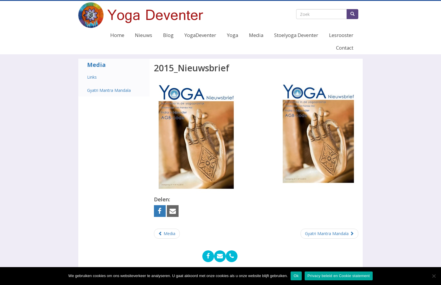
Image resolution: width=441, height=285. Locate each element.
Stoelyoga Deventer (296, 35)
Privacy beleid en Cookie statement (339, 276)
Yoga (232, 35)
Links (92, 77)
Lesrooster (341, 35)
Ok (296, 276)
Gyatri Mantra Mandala (109, 90)
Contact (344, 47)
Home (117, 35)
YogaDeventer (200, 35)
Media (256, 35)
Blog (168, 35)
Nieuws (143, 35)
